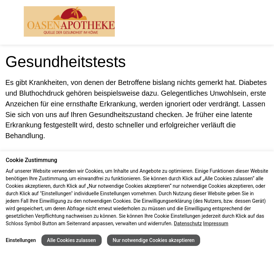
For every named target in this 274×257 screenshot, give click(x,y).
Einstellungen (21, 240)
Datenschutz (188, 223)
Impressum (215, 223)
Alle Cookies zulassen (71, 240)
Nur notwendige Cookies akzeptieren (154, 240)
